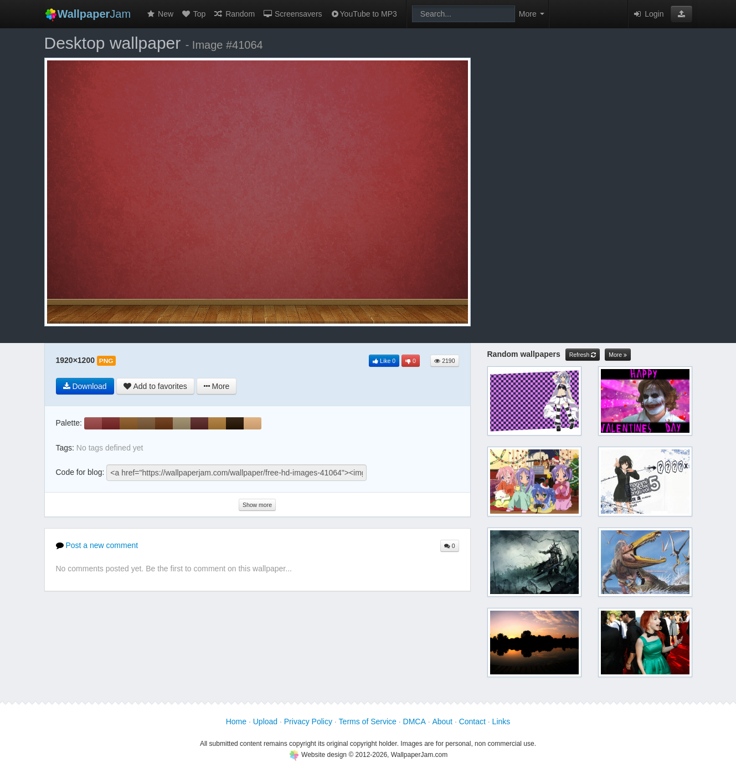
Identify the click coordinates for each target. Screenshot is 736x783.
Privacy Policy (308, 721)
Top (193, 13)
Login (647, 13)
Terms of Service (368, 721)
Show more (257, 504)
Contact (472, 721)
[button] (681, 14)
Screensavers (292, 13)
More (618, 355)
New (159, 13)
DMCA (414, 721)
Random (234, 13)
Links (501, 721)
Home (236, 721)
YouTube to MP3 (363, 13)
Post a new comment (97, 545)
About (442, 721)
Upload (265, 721)
